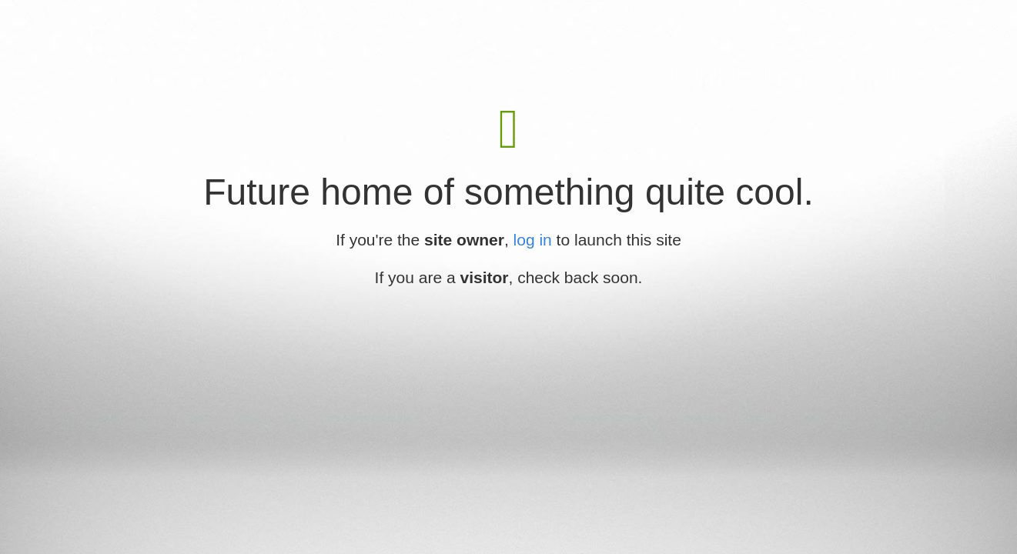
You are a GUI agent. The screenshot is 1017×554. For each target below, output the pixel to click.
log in (533, 240)
